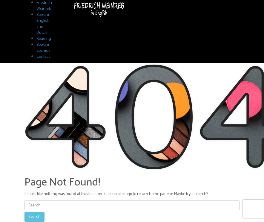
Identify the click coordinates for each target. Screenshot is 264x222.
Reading (43, 38)
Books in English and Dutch (43, 23)
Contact (43, 56)
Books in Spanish (43, 47)
